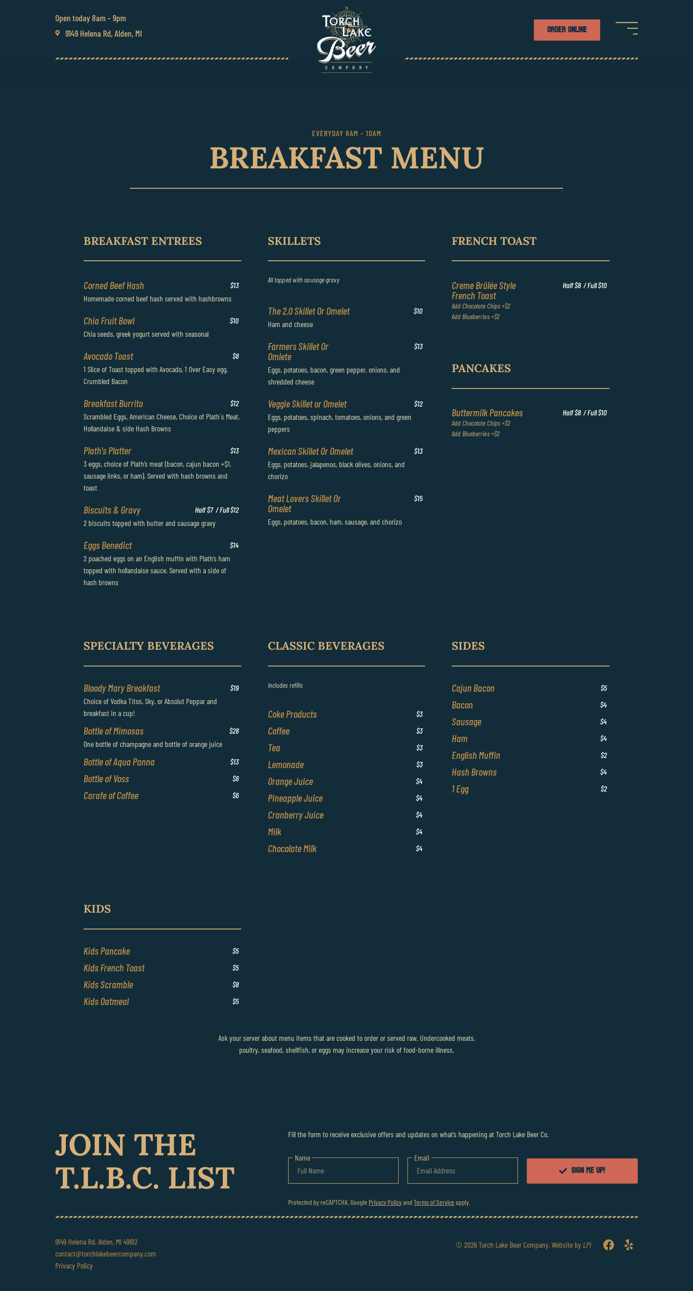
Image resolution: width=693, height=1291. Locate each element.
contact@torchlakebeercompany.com (105, 1253)
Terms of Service (434, 1202)
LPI (587, 1244)
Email (421, 1157)
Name (302, 1157)
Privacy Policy (385, 1202)
